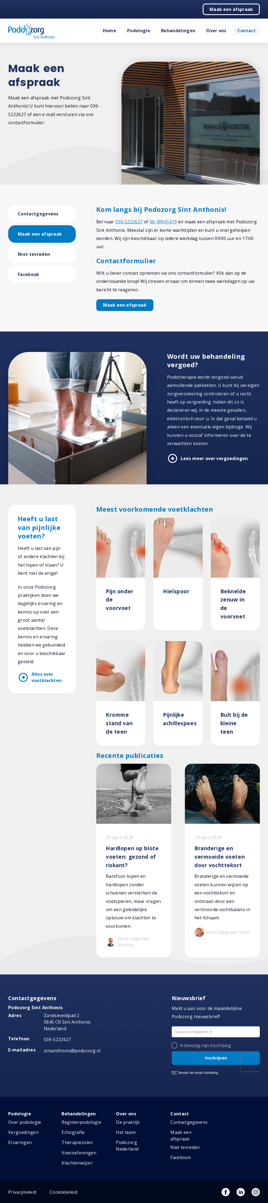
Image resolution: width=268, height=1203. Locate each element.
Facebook (28, 274)
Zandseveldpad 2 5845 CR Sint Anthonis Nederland (67, 1022)
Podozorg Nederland (127, 1145)
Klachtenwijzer (77, 1163)
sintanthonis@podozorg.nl (72, 1051)
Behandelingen (178, 31)
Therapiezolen (77, 1142)
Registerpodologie (81, 1122)
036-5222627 (129, 222)
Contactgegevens (38, 214)
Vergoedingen (23, 1132)
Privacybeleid (22, 1192)
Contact (246, 31)
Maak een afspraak (231, 9)
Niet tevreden (34, 254)
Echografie (73, 1132)
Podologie (138, 31)
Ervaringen (20, 1142)
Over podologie (24, 1122)
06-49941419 (163, 222)
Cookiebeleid (63, 1192)
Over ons (216, 31)
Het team (126, 1132)
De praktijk (128, 1122)
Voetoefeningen (79, 1153)
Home (109, 31)
